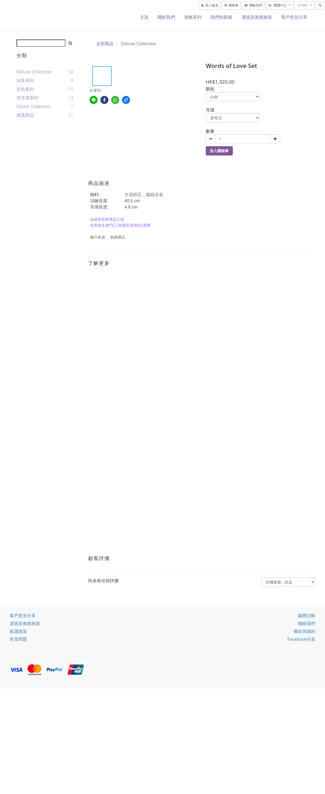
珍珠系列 (25, 80)
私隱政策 (18, 631)
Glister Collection (33, 106)
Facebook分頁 (301, 639)
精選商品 (25, 115)
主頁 (144, 17)
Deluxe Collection (34, 72)
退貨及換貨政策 (257, 17)
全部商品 (105, 44)
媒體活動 (306, 616)
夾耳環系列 (27, 98)
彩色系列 (25, 89)
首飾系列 (192, 17)
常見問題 (18, 639)
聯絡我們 (306, 623)
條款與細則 (304, 631)
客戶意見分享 (294, 17)
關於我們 (166, 17)
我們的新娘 (221, 17)
